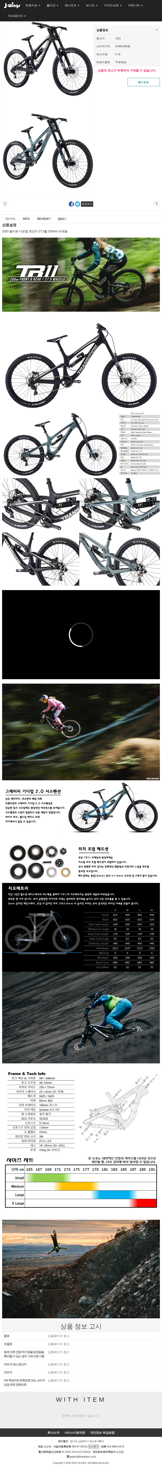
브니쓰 (92, 5)
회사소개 (53, 1432)
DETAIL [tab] (10, 218)
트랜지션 (33, 5)
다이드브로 (113, 5)
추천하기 (87, 204)
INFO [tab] (26, 218)
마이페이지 (17, 16)
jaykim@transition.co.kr (83, 1456)
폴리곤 (52, 5)
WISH (143, 82)
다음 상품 (157, 204)
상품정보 (102, 29)
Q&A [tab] (62, 218)
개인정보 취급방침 (102, 1432)
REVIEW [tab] (44, 218)
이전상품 (5, 204)
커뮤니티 (135, 5)
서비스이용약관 (74, 1432)
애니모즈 (72, 5)
